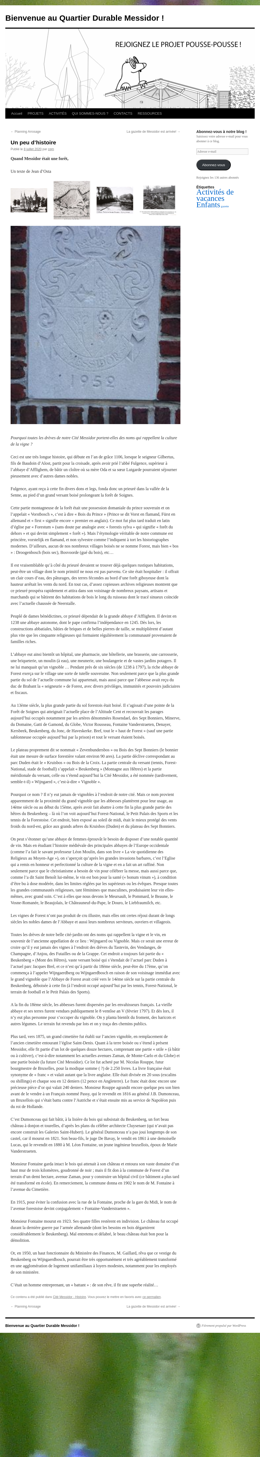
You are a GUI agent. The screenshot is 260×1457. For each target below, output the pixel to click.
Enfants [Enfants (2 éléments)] (208, 204)
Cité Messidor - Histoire (69, 1297)
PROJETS (36, 113)
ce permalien (151, 1297)
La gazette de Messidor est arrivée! (153, 131)
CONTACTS (123, 113)
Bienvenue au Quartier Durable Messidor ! (84, 18)
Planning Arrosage (26, 131)
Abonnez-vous (213, 165)
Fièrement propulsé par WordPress (224, 1325)
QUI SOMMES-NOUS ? (90, 113)
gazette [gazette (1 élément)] (225, 206)
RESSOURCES (150, 113)
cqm (51, 149)
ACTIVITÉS (58, 113)
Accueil (16, 113)
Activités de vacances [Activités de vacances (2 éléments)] (215, 195)
